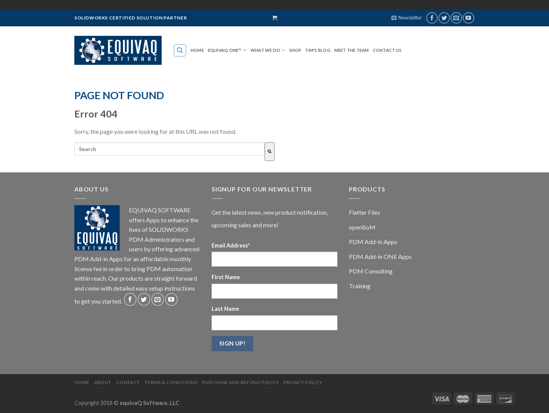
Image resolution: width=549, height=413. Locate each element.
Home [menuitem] (197, 50)
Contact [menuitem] (128, 382)
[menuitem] (180, 50)
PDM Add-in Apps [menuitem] (373, 241)
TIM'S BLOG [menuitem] (317, 50)
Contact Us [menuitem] (387, 50)
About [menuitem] (102, 382)
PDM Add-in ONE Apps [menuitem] (380, 256)
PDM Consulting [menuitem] (371, 271)
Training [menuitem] (360, 285)
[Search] (269, 151)
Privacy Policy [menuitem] (303, 382)
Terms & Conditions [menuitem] (170, 382)
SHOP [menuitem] (295, 50)
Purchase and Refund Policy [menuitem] (240, 382)
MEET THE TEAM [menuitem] (351, 50)
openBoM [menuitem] (362, 227)
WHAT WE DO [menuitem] (265, 50)
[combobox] (169, 149)
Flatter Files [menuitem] (364, 212)
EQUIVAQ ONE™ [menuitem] (225, 50)
